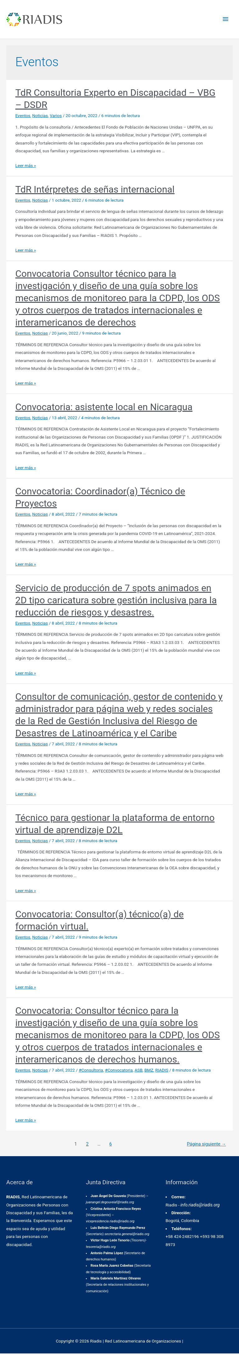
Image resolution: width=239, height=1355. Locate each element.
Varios (56, 117)
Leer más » (25, 166)
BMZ (148, 1071)
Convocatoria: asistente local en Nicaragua (103, 408)
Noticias (40, 117)
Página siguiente (206, 1145)
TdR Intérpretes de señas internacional (95, 190)
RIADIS (161, 1071)
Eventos (22, 117)
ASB (138, 1071)
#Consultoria (91, 1071)
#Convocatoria (119, 1071)
